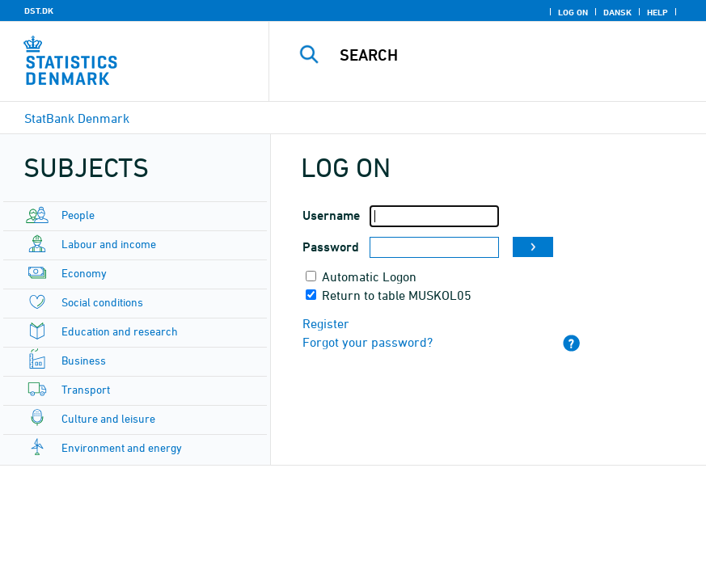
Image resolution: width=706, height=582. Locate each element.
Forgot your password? (367, 342)
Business (83, 360)
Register (325, 323)
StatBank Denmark (76, 118)
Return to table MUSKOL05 (396, 295)
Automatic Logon (369, 276)
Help (657, 12)
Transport (85, 389)
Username (331, 215)
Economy (84, 273)
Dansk (617, 12)
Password (330, 247)
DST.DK (38, 10)
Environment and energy (121, 447)
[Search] (506, 55)
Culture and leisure (108, 418)
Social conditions (102, 302)
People (78, 214)
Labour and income (108, 244)
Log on (573, 12)
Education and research (119, 331)
